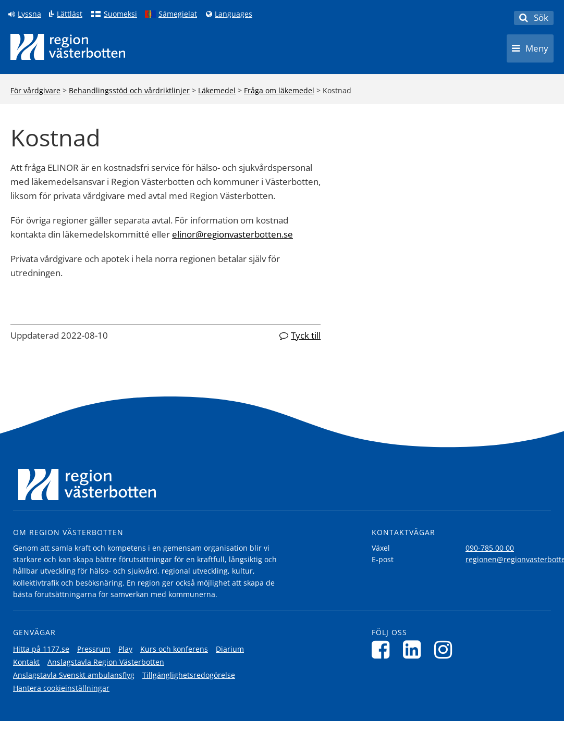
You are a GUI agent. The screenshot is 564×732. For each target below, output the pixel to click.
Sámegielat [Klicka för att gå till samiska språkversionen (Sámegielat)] (177, 14)
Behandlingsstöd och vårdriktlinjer (129, 90)
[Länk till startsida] (67, 47)
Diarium (230, 649)
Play (125, 649)
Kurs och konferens (174, 649)
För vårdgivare (35, 90)
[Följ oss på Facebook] (383, 649)
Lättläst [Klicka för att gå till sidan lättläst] (69, 14)
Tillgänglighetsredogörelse (188, 675)
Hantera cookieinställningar (61, 688)
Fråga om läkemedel (279, 90)
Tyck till (306, 335)
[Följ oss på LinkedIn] (414, 649)
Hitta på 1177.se (41, 649)
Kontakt (26, 662)
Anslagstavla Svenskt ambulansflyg (73, 675)
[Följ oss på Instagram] (446, 649)
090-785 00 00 (489, 548)
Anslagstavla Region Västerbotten (105, 662)
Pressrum (94, 649)
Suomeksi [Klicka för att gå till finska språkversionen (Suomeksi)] (120, 14)
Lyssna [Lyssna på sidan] (29, 14)
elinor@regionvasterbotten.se (232, 234)
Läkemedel (217, 90)
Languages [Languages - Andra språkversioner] (233, 14)
